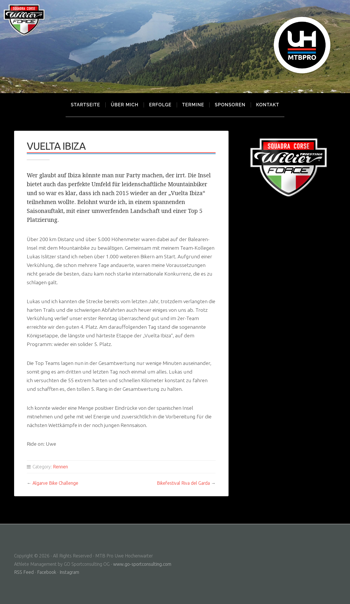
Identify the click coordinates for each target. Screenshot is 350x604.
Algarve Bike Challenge (55, 483)
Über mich (124, 104)
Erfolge (160, 104)
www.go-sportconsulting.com (142, 564)
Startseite (85, 104)
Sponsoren (230, 104)
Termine (193, 104)
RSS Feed (24, 572)
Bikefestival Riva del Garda (183, 483)
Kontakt (267, 104)
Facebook (46, 572)
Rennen (60, 466)
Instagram (69, 572)
